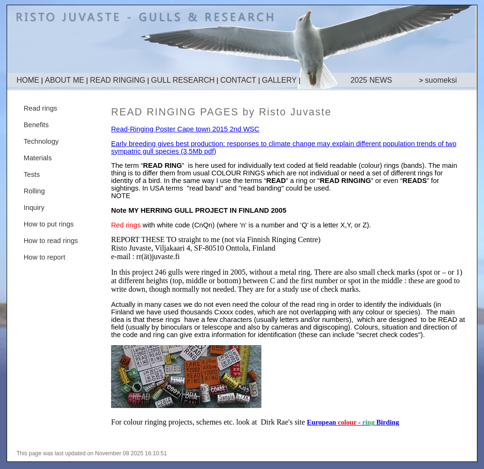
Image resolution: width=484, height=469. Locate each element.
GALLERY (279, 80)
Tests (32, 174)
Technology (41, 141)
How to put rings (49, 224)
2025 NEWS (371, 80)
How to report (44, 257)
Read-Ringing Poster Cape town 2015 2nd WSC (185, 129)
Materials (38, 158)
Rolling (34, 191)
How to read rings (51, 240)
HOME (28, 80)
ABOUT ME (64, 80)
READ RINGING (117, 80)
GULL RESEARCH (183, 80)
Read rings (40, 108)
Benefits (36, 125)
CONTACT (238, 80)
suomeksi (441, 80)
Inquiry (34, 207)
